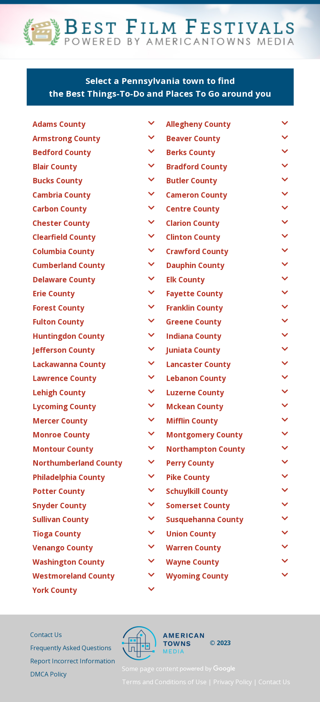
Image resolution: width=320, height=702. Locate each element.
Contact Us (46, 634)
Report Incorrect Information (72, 661)
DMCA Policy (48, 674)
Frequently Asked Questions (70, 648)
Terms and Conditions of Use (164, 682)
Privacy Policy (232, 682)
